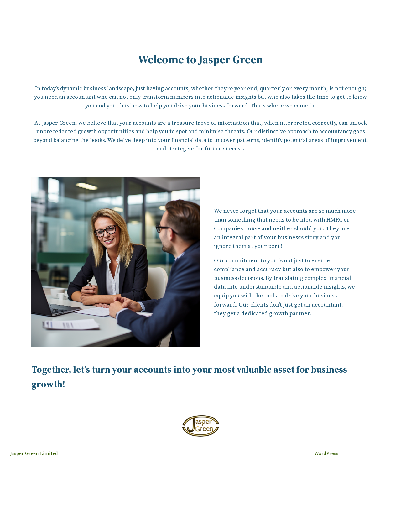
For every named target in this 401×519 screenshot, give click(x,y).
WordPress (326, 453)
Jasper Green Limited (34, 453)
